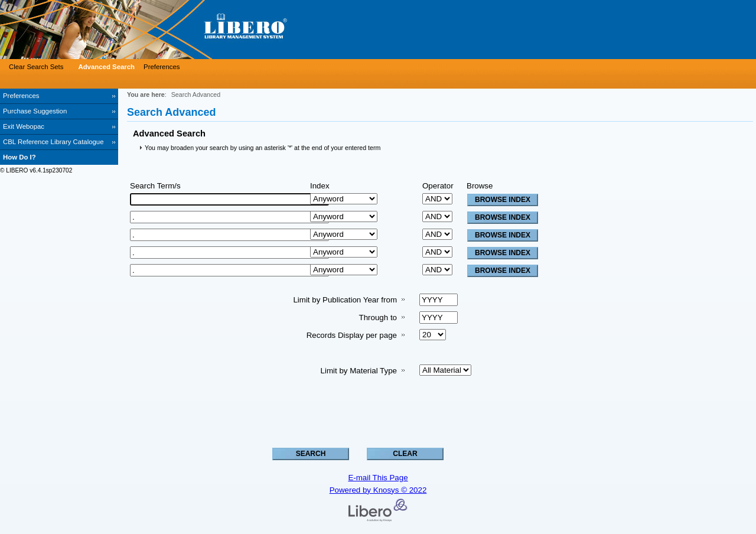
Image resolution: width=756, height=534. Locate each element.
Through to (378, 317)
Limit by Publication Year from (345, 299)
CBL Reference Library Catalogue (53, 141)
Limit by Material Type (359, 370)
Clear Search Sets (36, 66)
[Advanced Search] (105, 67)
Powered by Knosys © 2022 (378, 490)
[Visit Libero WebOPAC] (177, 29)
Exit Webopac (23, 126)
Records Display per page (352, 335)
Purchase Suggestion (35, 111)
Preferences (21, 95)
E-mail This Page (378, 477)
